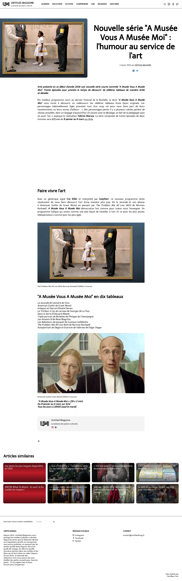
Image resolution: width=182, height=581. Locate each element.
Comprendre (82, 4)
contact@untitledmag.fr (133, 535)
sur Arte (88, 119)
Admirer (45, 4)
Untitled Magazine (143, 65)
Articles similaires (18, 456)
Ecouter (69, 4)
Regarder (102, 4)
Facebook (78, 538)
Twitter (77, 541)
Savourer (114, 4)
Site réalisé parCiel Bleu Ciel (172, 575)
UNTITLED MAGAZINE (22, 4)
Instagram (78, 535)
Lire (93, 4)
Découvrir (57, 4)
